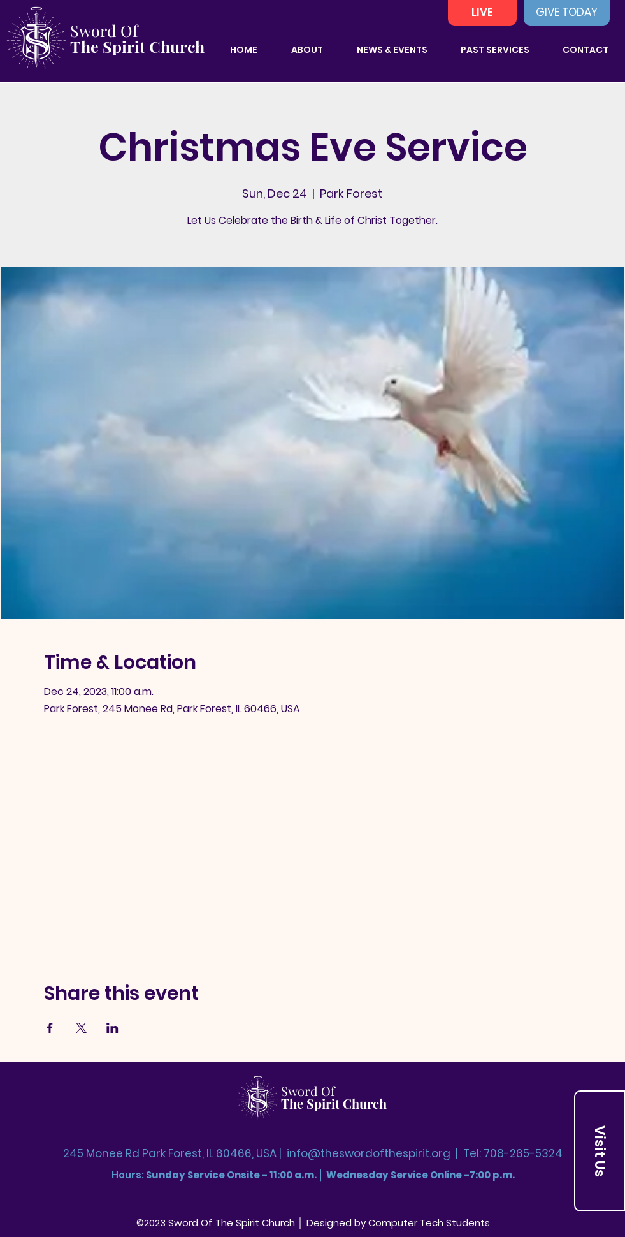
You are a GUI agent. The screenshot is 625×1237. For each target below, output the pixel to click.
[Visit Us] (599, 1150)
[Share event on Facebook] (50, 1028)
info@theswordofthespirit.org (368, 1153)
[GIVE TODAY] (567, 13)
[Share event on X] (81, 1028)
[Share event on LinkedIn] (112, 1028)
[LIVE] (482, 13)
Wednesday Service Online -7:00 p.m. (420, 1175)
